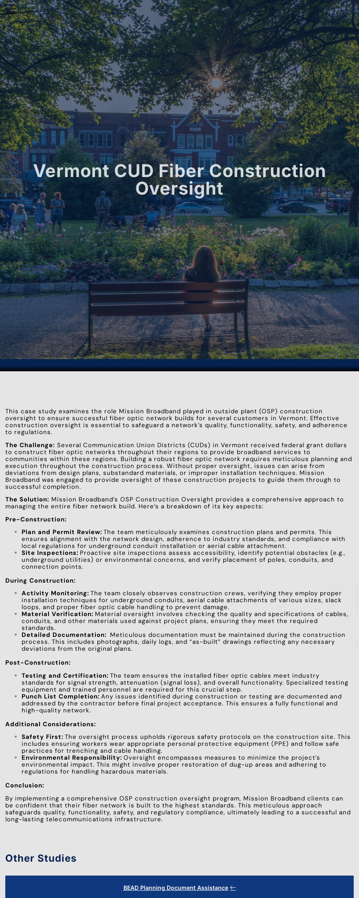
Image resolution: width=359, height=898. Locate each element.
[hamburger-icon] (10, 10)
